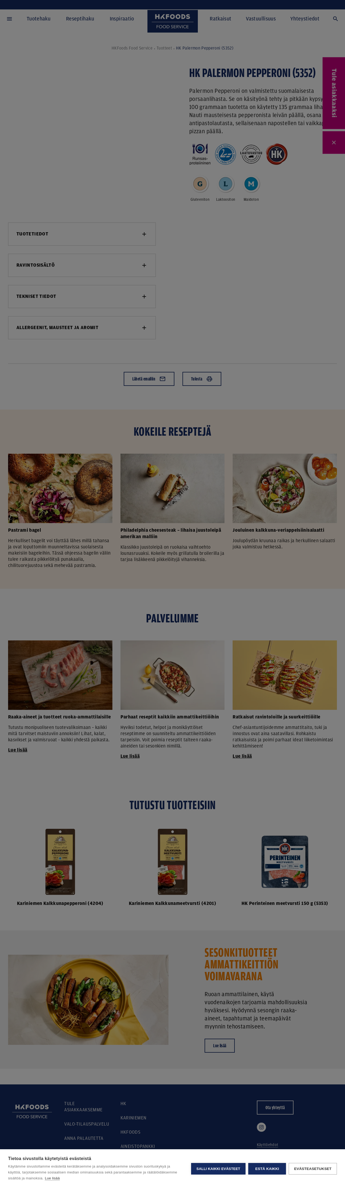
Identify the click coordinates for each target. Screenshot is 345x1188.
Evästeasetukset (313, 1169)
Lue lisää (52, 1178)
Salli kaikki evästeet (218, 1169)
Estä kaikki (267, 1169)
